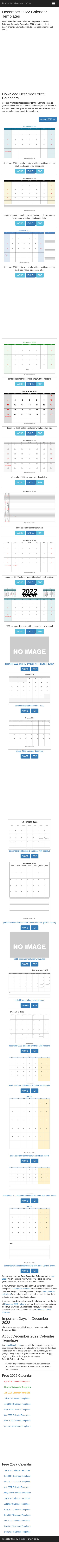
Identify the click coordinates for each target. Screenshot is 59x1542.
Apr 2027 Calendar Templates (17, 1487)
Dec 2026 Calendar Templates (17, 1426)
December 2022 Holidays (15, 1304)
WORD (20, 171)
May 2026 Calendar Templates (17, 1387)
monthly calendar (13, 1345)
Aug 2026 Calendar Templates (17, 1404)
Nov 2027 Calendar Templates (17, 1526)
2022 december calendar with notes (29, 959)
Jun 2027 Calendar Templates (17, 1498)
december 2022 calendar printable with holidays (29, 1046)
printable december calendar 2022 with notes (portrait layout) (29, 923)
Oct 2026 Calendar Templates (17, 1415)
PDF (40, 171)
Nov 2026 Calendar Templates (17, 1421)
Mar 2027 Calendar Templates (17, 1481)
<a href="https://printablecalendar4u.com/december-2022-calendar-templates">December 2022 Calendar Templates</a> (29, 1366)
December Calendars (21, 1289)
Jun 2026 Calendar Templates (17, 1393)
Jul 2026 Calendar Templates (17, 1398)
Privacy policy (33, 1539)
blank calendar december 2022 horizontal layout (29, 1086)
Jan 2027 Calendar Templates (17, 1470)
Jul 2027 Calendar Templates (17, 1504)
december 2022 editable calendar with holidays (29, 851)
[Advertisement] (28, 61)
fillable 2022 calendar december (29, 751)
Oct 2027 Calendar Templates (17, 1521)
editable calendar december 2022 (29, 706)
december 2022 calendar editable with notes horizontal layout (29, 1196)
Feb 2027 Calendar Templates (17, 1476)
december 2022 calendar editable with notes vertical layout (29, 1266)
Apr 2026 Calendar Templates (17, 1381)
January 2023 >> (47, 119)
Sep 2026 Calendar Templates (17, 1409)
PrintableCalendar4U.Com (16, 3)
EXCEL (30, 171)
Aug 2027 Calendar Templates (17, 1509)
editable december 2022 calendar (29, 1000)
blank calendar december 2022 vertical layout (29, 1156)
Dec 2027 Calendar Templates (17, 1532)
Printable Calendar (10, 1539)
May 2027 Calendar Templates (17, 1493)
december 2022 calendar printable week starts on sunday (29, 664)
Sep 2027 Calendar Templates (17, 1515)
